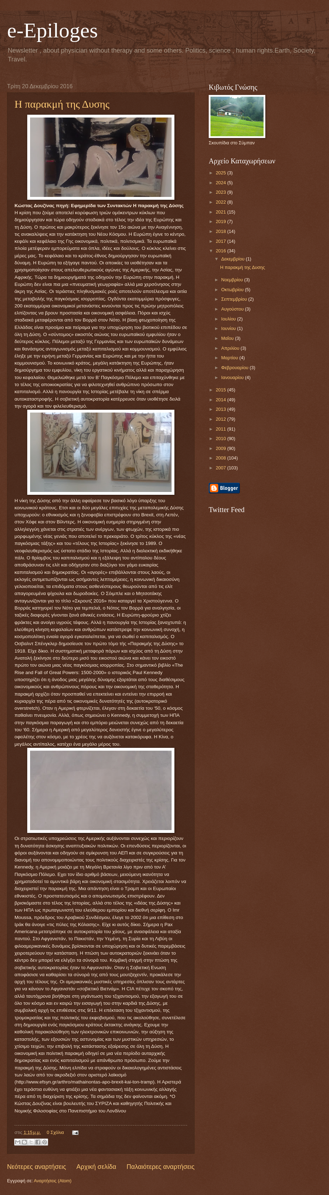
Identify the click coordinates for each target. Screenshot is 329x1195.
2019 (221, 221)
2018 (221, 231)
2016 (221, 250)
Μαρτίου (230, 357)
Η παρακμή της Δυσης (62, 104)
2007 (221, 467)
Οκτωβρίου (233, 289)
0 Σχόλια (55, 1132)
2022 (221, 202)
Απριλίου (231, 348)
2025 (221, 172)
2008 (221, 458)
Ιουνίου (229, 328)
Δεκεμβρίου (233, 259)
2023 (221, 192)
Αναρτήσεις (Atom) (52, 1180)
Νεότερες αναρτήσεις (36, 1166)
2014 (221, 399)
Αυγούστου (233, 309)
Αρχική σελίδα (96, 1166)
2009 (221, 448)
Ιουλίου (229, 319)
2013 (221, 409)
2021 (221, 212)
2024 (221, 182)
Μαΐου (228, 338)
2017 (221, 241)
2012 (221, 419)
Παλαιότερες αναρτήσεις (161, 1166)
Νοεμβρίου (232, 279)
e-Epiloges (52, 30)
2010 (221, 438)
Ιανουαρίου (233, 377)
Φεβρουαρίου (235, 367)
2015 (221, 389)
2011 (221, 429)
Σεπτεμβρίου (234, 299)
